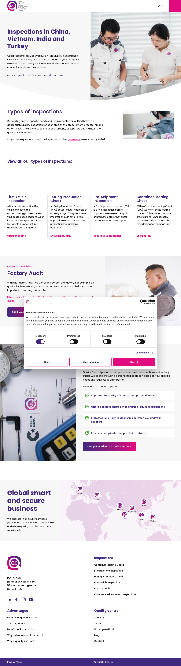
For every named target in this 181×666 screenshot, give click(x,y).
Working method (104, 629)
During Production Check (109, 576)
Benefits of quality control (22, 617)
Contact (99, 641)
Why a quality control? (20, 641)
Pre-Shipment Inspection (109, 570)
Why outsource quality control (25, 635)
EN (159, 5)
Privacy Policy (14, 661)
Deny (47, 362)
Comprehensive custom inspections (109, 448)
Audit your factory (23, 313)
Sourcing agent (16, 623)
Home (10, 75)
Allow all (133, 362)
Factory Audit (102, 588)
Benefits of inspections (21, 629)
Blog (97, 635)
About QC (100, 617)
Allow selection (90, 362)
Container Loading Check (109, 565)
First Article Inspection (107, 582)
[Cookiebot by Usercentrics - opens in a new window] (142, 301)
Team (97, 623)
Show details (142, 352)
